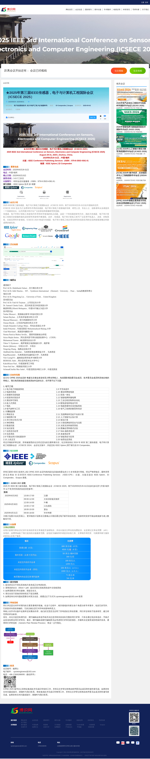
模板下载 (92, 117)
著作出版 (97, 9)
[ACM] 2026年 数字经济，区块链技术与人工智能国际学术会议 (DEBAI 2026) (131, 175)
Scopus (102, 725)
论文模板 (119, 71)
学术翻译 (107, 9)
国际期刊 (88, 9)
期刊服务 (24, 725)
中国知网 (35, 725)
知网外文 (35, 727)
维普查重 (91, 727)
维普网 (45, 725)
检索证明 (116, 9)
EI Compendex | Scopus (64, 105)
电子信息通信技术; (20, 105)
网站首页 (69, 9)
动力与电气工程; (32, 105)
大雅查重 (92, 725)
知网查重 (69, 725)
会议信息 (78, 9)
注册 (142, 2)
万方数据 (57, 725)
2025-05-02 (87, 105)
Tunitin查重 (80, 725)
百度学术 (24, 727)
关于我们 (145, 9)
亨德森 (79, 727)
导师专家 (136, 9)
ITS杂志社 (69, 727)
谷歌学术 (46, 727)
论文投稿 (137, 71)
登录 (146, 2)
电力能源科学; (43, 105)
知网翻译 (57, 727)
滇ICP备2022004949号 (87, 752)
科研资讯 (126, 9)
